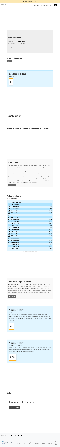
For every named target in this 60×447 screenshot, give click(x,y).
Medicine (9, 61)
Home (37, 5)
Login (56, 5)
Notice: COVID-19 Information (30, 1)
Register (52, 5)
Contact (48, 5)
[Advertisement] (30, 17)
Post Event (44, 5)
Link (19, 49)
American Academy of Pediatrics (26, 45)
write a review (14, 407)
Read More (12, 185)
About (40, 5)
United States (21, 41)
